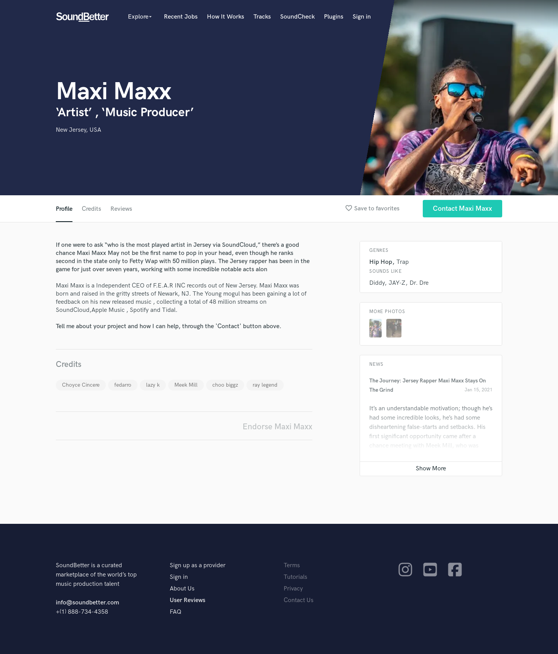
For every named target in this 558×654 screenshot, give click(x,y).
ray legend (265, 385)
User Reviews (187, 600)
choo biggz (225, 385)
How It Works (225, 17)
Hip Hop (380, 262)
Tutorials (295, 577)
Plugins (333, 17)
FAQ (175, 612)
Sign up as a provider (198, 565)
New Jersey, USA (78, 130)
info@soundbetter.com (87, 602)
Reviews (121, 209)
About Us (182, 588)
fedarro (122, 385)
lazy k (153, 385)
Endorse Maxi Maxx (277, 427)
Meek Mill (186, 385)
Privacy (293, 588)
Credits (91, 209)
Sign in (362, 17)
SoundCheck (297, 17)
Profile (64, 209)
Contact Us (298, 600)
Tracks (262, 17)
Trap (402, 262)
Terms (292, 565)
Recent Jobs (181, 17)
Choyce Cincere (81, 385)
